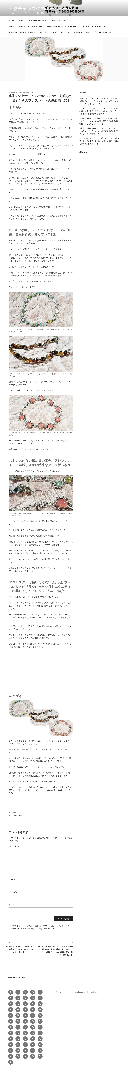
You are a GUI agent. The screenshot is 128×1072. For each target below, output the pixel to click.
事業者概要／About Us (38, 24)
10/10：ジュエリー (18, 816)
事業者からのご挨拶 (59, 24)
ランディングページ (16, 24)
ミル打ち (15, 819)
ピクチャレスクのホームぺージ (40, 8)
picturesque (28, 96)
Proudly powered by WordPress (86, 996)
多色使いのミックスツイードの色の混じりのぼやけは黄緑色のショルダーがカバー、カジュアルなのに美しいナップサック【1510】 (99, 105)
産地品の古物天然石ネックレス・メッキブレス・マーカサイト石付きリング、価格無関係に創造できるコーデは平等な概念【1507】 (99, 135)
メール (13, 896)
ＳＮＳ (53, 36)
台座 (20, 819)
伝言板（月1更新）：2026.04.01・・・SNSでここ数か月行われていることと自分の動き (43, 30)
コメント (14, 850)
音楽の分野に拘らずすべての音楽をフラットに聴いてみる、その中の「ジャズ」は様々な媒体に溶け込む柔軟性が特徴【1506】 (99, 145)
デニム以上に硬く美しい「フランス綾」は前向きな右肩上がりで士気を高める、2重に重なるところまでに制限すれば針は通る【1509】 (99, 115)
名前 (12, 883)
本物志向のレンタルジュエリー (22, 36)
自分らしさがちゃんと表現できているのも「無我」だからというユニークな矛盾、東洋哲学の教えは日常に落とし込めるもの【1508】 (99, 125)
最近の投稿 (65, 36)
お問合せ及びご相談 (81, 36)
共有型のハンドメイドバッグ (93, 30)
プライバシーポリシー (102, 36)
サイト (12, 909)
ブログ (43, 36)
